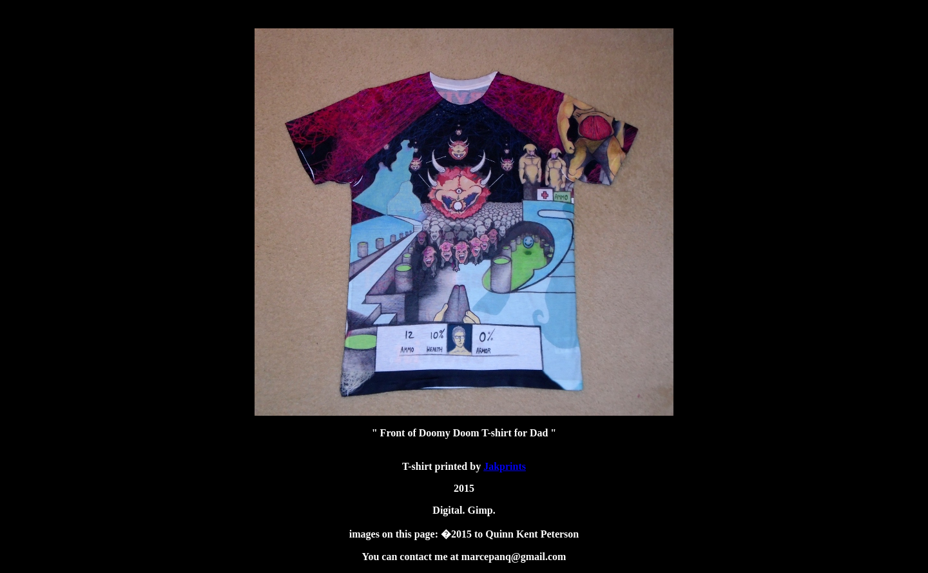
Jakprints (504, 466)
